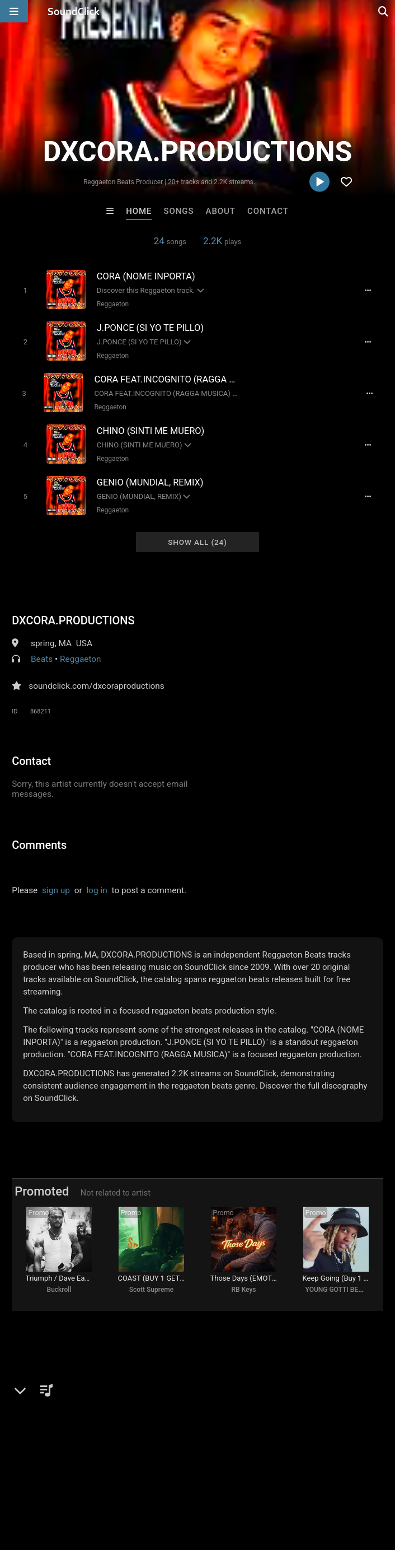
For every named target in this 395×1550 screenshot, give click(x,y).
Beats (42, 656)
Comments (39, 842)
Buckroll (59, 1289)
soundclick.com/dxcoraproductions (96, 683)
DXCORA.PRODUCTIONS (73, 617)
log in (97, 888)
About (221, 211)
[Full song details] (369, 290)
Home (139, 211)
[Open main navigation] (14, 11)
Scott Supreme (151, 1289)
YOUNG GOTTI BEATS (337, 1289)
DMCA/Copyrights (208, 1483)
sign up (56, 888)
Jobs (153, 1483)
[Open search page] (384, 11)
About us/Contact (99, 1483)
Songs (179, 211)
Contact (268, 211)
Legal (301, 1483)
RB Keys (244, 1289)
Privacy (267, 1483)
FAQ (47, 1483)
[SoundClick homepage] (74, 11)
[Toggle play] (24, 290)
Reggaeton (112, 304)
